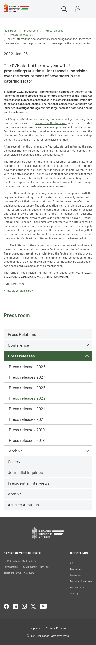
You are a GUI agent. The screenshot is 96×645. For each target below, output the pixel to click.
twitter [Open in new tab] (33, 606)
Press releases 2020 (27, 419)
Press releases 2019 (27, 429)
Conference (18, 345)
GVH (72, 562)
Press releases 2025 (27, 366)
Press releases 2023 (27, 387)
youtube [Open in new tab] (43, 606)
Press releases (21, 355)
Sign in (77, 9)
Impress (35, 628)
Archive (16, 450)
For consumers (77, 587)
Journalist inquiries (25, 472)
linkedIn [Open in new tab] (15, 606)
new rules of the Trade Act (50, 123)
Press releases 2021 (27, 408)
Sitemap (74, 593)
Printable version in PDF (18, 290)
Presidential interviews (29, 483)
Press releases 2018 (27, 440)
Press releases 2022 (27, 398)
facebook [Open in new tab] (6, 606)
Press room (31, 30)
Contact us (75, 569)
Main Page (10, 30)
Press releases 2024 (27, 377)
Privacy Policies (56, 628)
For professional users (81, 581)
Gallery (14, 461)
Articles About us (23, 504)
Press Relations (22, 334)
